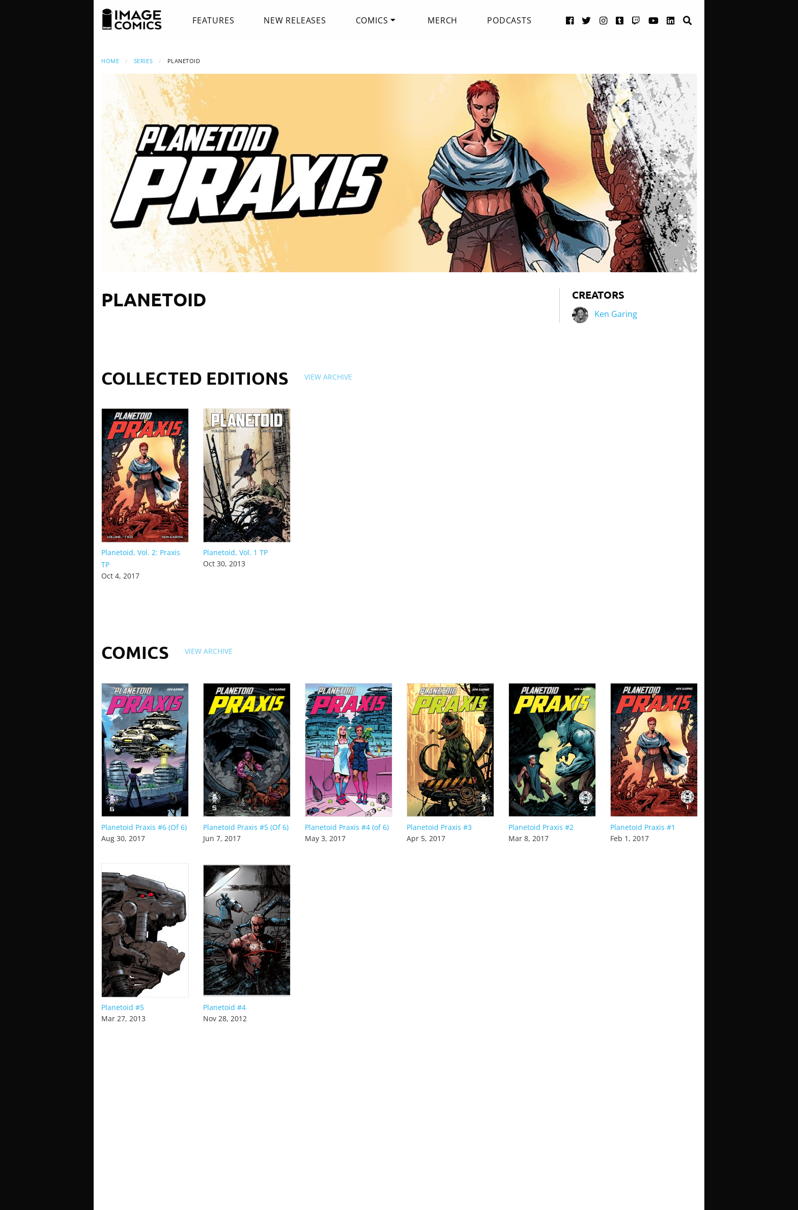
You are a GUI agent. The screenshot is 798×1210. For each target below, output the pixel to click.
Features (213, 20)
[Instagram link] (604, 20)
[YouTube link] (653, 20)
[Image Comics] (131, 19)
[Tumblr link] (620, 20)
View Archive (328, 377)
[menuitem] (213, 20)
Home (110, 61)
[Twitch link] (636, 20)
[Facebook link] (570, 20)
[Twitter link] (586, 20)
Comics (372, 20)
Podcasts (509, 20)
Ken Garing (615, 314)
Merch (443, 20)
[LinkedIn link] (671, 20)
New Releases (295, 20)
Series (143, 61)
